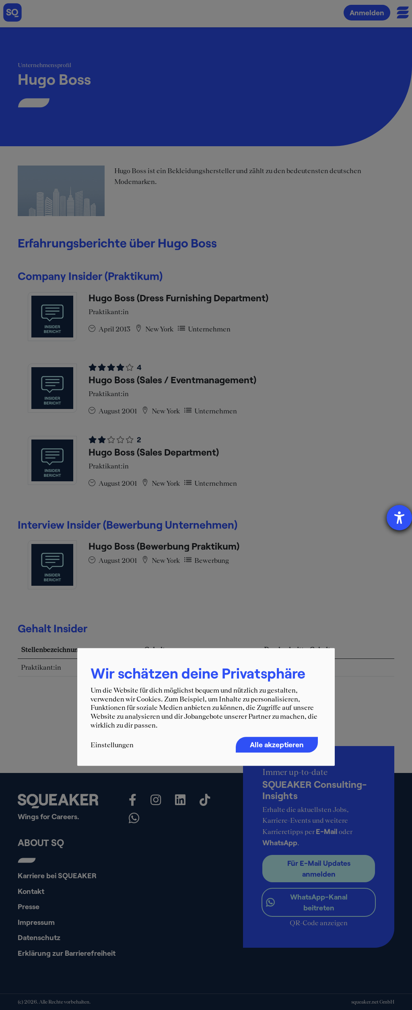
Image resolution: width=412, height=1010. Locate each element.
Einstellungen (112, 745)
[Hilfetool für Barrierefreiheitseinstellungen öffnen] (399, 517)
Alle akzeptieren (277, 744)
